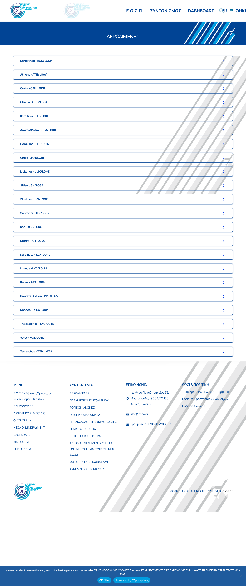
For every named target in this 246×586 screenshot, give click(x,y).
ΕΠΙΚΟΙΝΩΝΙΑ (181, 11)
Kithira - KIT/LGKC (32, 285)
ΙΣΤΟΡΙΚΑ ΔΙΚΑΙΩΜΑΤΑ (85, 486)
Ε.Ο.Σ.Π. (46, 11)
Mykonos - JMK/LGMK (35, 199)
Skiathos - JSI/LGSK (34, 233)
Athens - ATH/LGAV (33, 79)
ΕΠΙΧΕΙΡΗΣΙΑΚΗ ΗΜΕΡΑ (85, 508)
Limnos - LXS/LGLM (33, 319)
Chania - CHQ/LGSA (33, 113)
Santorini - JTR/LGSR (34, 250)
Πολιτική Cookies (193, 478)
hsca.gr (228, 563)
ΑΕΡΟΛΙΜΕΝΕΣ (80, 465)
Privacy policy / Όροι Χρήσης (132, 580)
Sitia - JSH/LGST (31, 216)
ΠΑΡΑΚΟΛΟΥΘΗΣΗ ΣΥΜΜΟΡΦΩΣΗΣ (93, 493)
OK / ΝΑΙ (104, 580)
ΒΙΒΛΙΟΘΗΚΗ (147, 11)
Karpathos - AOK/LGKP (36, 62)
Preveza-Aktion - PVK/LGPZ (39, 353)
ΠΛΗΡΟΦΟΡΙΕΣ (23, 478)
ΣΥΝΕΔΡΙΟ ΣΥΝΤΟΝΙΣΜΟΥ (87, 541)
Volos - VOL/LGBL (32, 404)
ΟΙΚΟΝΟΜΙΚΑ (22, 492)
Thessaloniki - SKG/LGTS (37, 387)
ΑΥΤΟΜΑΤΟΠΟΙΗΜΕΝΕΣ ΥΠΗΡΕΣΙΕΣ (93, 515)
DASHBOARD (113, 11)
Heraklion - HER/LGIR (34, 165)
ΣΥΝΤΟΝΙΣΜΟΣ (77, 11)
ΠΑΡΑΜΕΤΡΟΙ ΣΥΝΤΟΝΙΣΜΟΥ (89, 472)
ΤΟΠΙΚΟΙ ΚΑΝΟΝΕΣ (82, 479)
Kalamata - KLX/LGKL (35, 302)
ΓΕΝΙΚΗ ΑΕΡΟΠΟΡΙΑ (83, 501)
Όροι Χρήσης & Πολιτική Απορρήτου (206, 463)
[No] (241, 576)
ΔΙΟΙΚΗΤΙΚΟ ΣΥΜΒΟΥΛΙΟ (29, 485)
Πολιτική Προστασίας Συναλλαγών (205, 471)
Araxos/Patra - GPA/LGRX (38, 148)
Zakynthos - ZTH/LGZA (36, 421)
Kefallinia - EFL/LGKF (34, 131)
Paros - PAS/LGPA (32, 336)
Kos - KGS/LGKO (31, 267)
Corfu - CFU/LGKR (32, 96)
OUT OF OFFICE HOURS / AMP (89, 533)
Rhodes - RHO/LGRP (34, 370)
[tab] (123, 62)
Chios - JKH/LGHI (32, 182)
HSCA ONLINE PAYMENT (29, 499)
